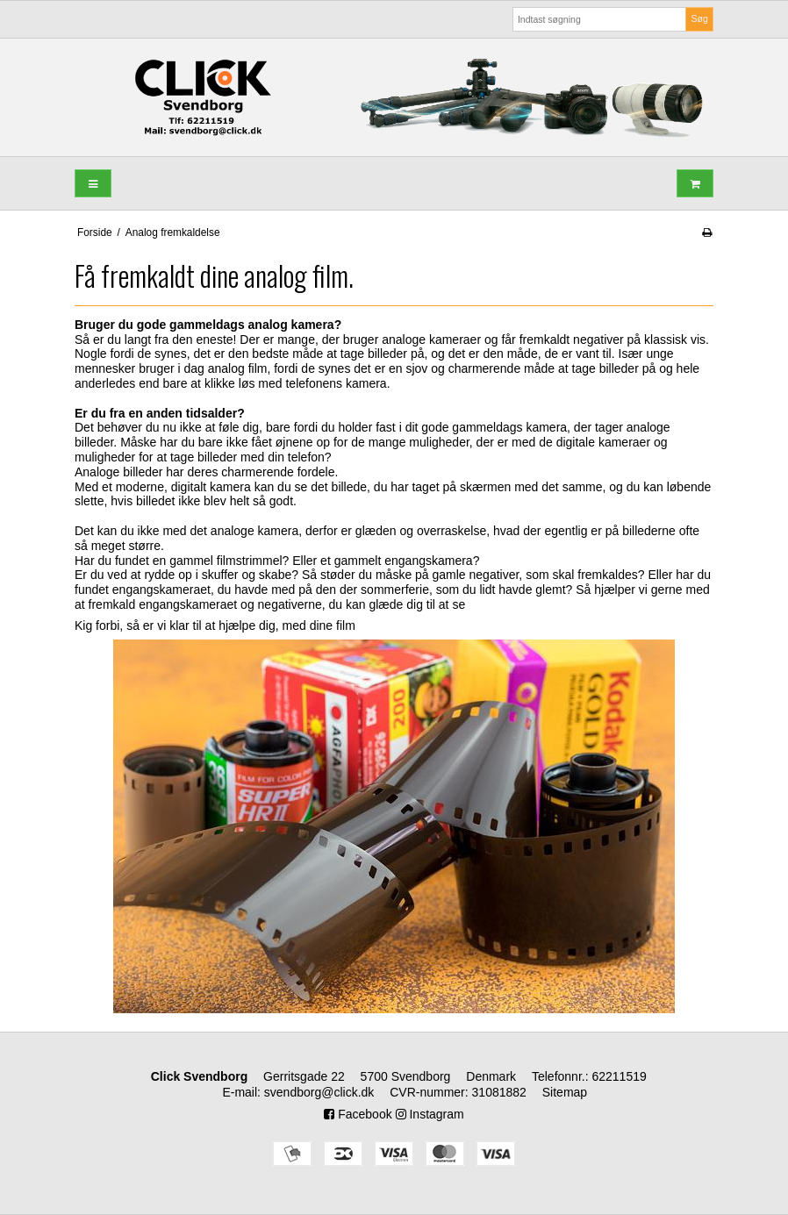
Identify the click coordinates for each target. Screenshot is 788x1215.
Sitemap (564, 1092)
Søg (699, 18)
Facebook (357, 1114)
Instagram (430, 1114)
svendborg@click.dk (319, 1092)
